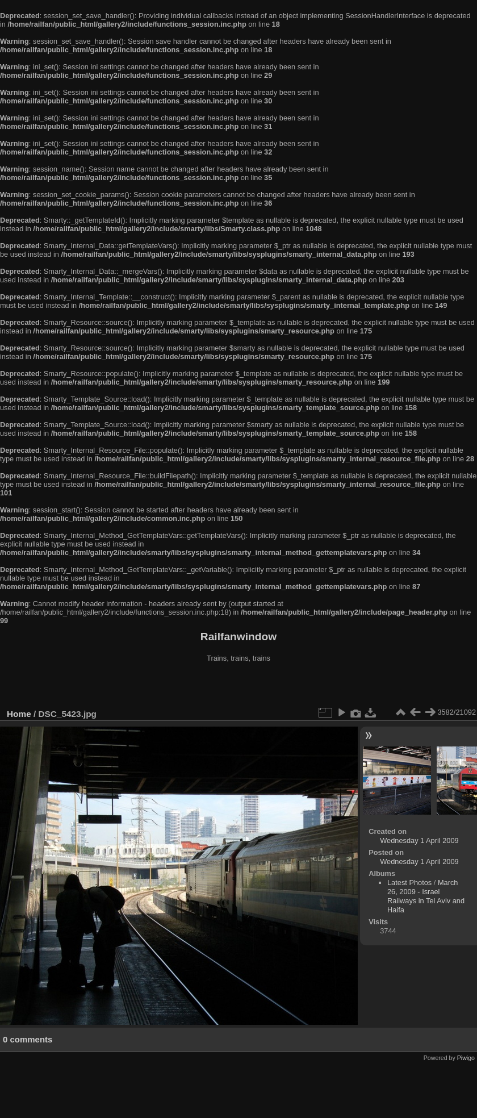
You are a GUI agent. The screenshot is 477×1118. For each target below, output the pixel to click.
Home (19, 714)
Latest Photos (409, 882)
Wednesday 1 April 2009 (419, 840)
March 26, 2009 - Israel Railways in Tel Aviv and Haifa (426, 896)
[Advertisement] (238, 687)
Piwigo (466, 1057)
